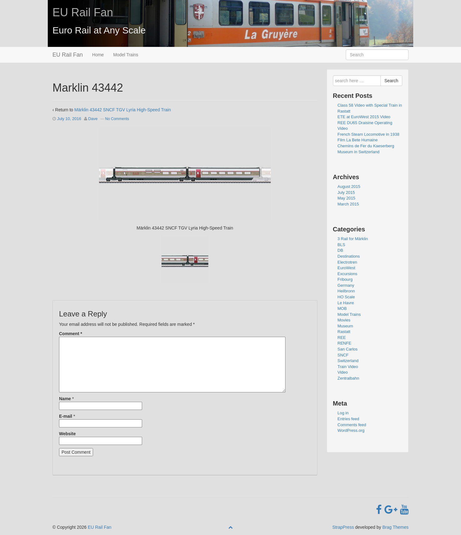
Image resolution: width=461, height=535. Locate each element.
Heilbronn (346, 291)
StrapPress (343, 527)
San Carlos (348, 349)
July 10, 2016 (69, 118)
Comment (70, 333)
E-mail (65, 416)
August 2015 (349, 186)
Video (343, 372)
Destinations (349, 256)
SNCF (343, 355)
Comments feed (352, 424)
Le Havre (346, 302)
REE (342, 337)
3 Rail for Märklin (353, 238)
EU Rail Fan (82, 12)
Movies (344, 320)
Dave (92, 118)
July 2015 (346, 192)
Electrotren (347, 262)
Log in (343, 413)
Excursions (348, 273)
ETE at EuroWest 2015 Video (364, 116)
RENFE (344, 343)
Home (98, 54)
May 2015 (346, 198)
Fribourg (345, 279)
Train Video (348, 366)
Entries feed (348, 418)
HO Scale (346, 297)
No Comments (117, 119)
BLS (341, 244)
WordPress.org (351, 430)
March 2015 (348, 204)
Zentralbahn (348, 378)
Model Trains (125, 54)
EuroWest (346, 267)
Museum (345, 326)
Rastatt (344, 331)
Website (67, 433)
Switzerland (348, 360)
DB (340, 250)
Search (391, 80)
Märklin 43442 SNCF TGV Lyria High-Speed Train (122, 109)
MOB (342, 308)
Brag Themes (395, 527)
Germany (346, 285)
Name (65, 398)
